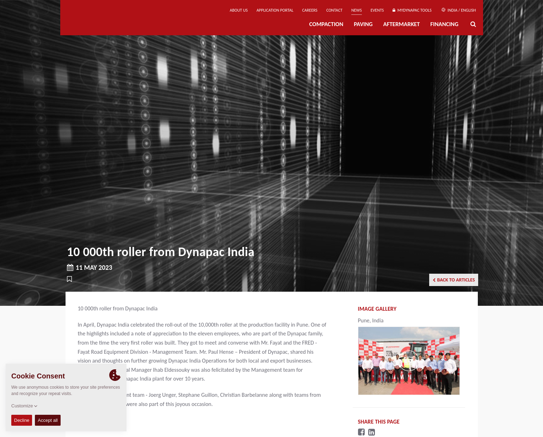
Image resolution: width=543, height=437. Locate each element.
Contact (334, 10)
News (356, 10)
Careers (309, 10)
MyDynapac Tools (412, 10)
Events (377, 10)
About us (239, 10)
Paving (363, 24)
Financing (444, 24)
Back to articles (454, 280)
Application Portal (275, 10)
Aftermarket (401, 24)
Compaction (326, 24)
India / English (459, 10)
